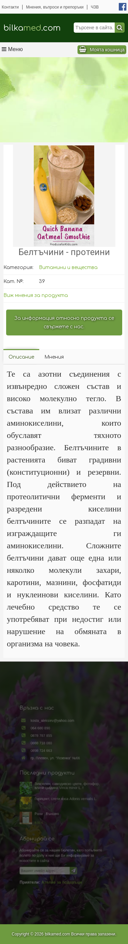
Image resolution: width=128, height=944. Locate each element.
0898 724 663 (45, 759)
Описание (21, 357)
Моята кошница (107, 49)
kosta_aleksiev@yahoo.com (54, 735)
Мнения (54, 357)
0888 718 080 (45, 753)
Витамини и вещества (68, 267)
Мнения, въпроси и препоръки (54, 7)
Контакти (10, 7)
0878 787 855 (45, 747)
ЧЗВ (95, 7)
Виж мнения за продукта (35, 295)
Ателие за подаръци (62, 868)
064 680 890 (44, 741)
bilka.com (32, 28)
